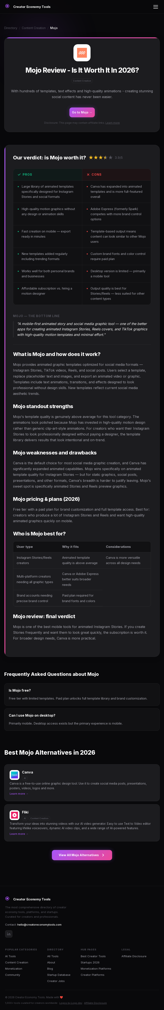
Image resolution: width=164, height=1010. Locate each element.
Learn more (112, 122)
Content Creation (34, 28)
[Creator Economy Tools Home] (28, 7)
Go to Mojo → (82, 112)
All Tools (53, 956)
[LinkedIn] (8, 934)
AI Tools (10, 956)
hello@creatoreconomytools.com (39, 924)
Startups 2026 (90, 962)
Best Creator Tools (93, 956)
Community (12, 974)
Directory (10, 28)
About (51, 962)
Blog (50, 968)
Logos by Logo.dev (70, 1002)
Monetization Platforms (96, 968)
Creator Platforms (92, 974)
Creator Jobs (56, 981)
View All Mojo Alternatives (82, 855)
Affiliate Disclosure (134, 956)
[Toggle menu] (155, 6)
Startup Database (58, 974)
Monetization (13, 968)
